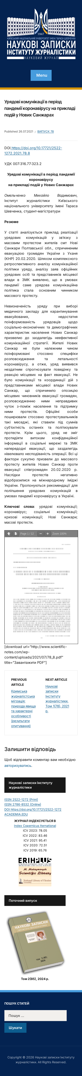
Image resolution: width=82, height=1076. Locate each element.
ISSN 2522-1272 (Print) (21, 799)
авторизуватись (17, 765)
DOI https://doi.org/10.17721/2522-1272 (32, 809)
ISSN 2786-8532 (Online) (22, 804)
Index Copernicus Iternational (35, 825)
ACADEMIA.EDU (16, 814)
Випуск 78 (45, 131)
